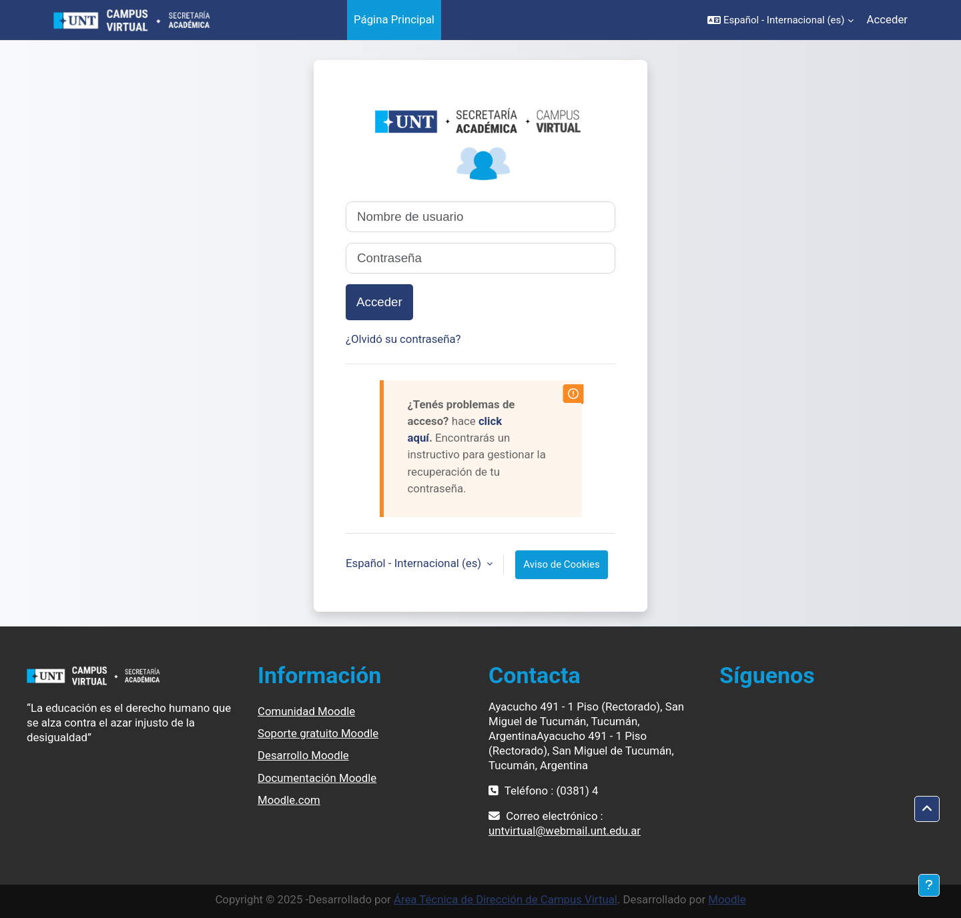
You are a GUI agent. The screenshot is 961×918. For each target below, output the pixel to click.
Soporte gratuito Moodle (318, 733)
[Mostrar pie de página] (929, 885)
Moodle (726, 899)
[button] (780, 20)
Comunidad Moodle (306, 711)
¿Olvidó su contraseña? (403, 339)
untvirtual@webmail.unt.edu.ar (565, 830)
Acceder (887, 19)
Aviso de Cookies (561, 564)
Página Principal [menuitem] (394, 19)
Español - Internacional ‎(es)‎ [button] (415, 563)
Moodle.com (289, 800)
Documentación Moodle (317, 778)
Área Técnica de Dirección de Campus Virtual (505, 899)
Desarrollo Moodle (303, 755)
